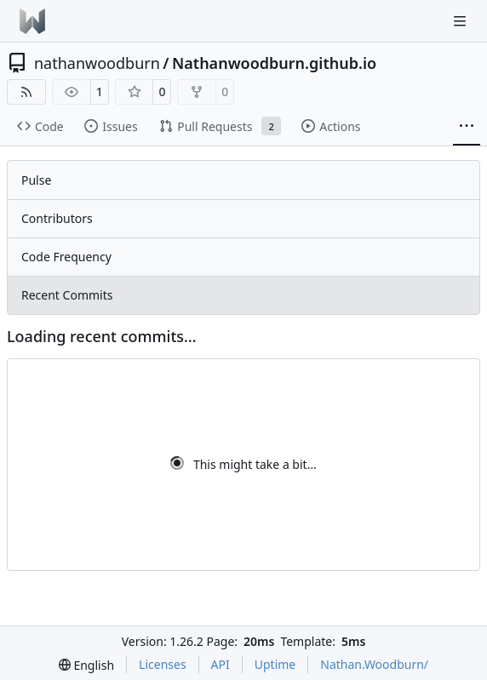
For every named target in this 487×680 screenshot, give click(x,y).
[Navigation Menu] (461, 21)
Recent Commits (66, 295)
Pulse (36, 180)
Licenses (162, 664)
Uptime (275, 664)
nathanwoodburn (97, 62)
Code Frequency (66, 257)
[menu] (86, 665)
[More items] (466, 127)
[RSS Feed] (26, 92)
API (220, 664)
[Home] (32, 21)
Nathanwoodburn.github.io (274, 62)
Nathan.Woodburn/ (374, 664)
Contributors (57, 218)
